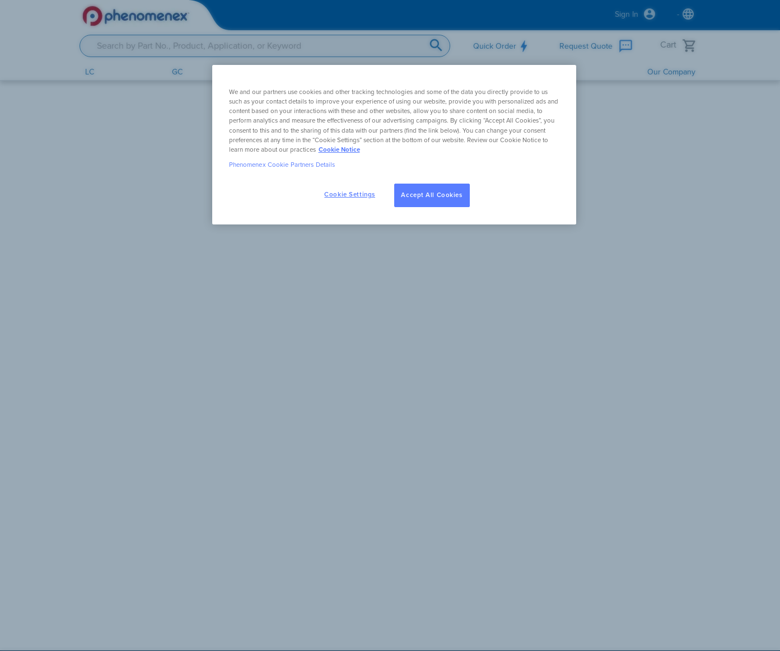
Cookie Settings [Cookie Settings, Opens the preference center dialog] (349, 194)
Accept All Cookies (431, 195)
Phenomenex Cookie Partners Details (282, 164)
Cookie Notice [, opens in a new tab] (339, 149)
